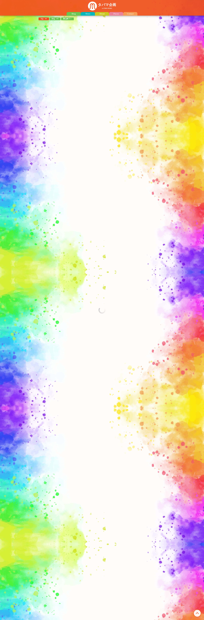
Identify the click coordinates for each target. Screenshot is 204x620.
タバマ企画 (107, 6)
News (87, 14)
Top (42, 19)
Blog (74, 14)
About (102, 14)
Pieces (116, 14)
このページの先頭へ (197, 613)
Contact (130, 14)
